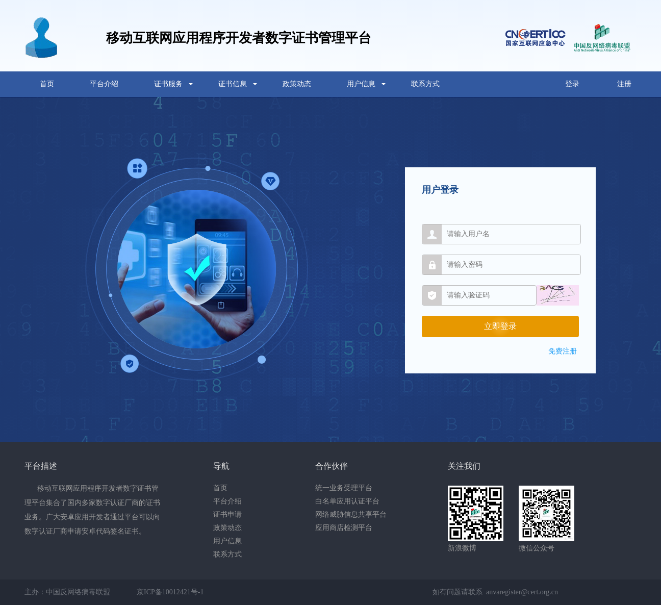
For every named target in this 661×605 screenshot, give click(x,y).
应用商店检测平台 (343, 528)
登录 (572, 84)
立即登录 (500, 326)
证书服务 (168, 84)
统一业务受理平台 (343, 488)
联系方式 (425, 84)
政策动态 (297, 84)
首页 (47, 84)
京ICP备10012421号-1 (170, 592)
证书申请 (227, 514)
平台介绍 (104, 84)
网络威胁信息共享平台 (351, 514)
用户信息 (361, 84)
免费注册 (562, 351)
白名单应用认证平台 (347, 501)
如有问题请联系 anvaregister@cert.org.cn (495, 592)
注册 (624, 84)
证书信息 (232, 84)
